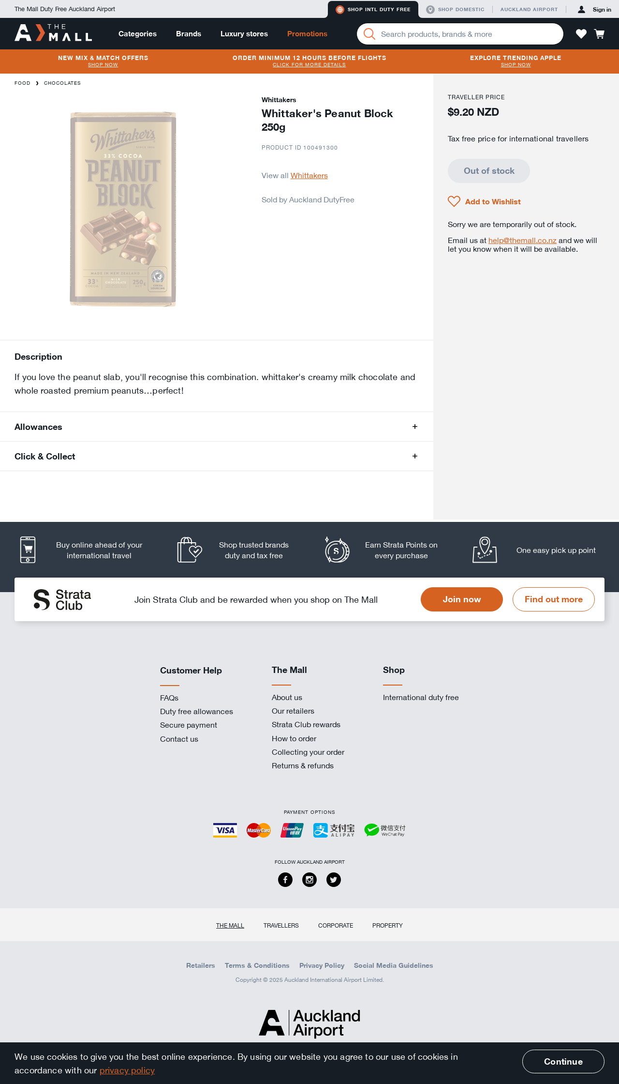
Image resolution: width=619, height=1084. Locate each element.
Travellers (281, 925)
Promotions (307, 33)
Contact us (179, 738)
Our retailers (293, 710)
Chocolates (62, 83)
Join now (462, 599)
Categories (137, 33)
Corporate (335, 925)
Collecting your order (308, 752)
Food (22, 83)
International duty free (421, 697)
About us (287, 697)
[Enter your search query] (460, 34)
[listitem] (88, 550)
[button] (581, 34)
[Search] (369, 34)
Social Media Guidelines (393, 965)
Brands (188, 33)
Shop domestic (455, 9)
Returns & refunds (303, 765)
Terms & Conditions (257, 965)
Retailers (200, 965)
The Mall (230, 925)
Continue (563, 1061)
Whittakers (309, 175)
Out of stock (489, 170)
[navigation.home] (53, 33)
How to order (294, 738)
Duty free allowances (196, 711)
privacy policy (127, 1070)
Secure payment (188, 724)
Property (387, 925)
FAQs (169, 697)
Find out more (554, 599)
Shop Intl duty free (373, 9)
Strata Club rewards (306, 724)
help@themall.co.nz (522, 240)
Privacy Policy (321, 965)
